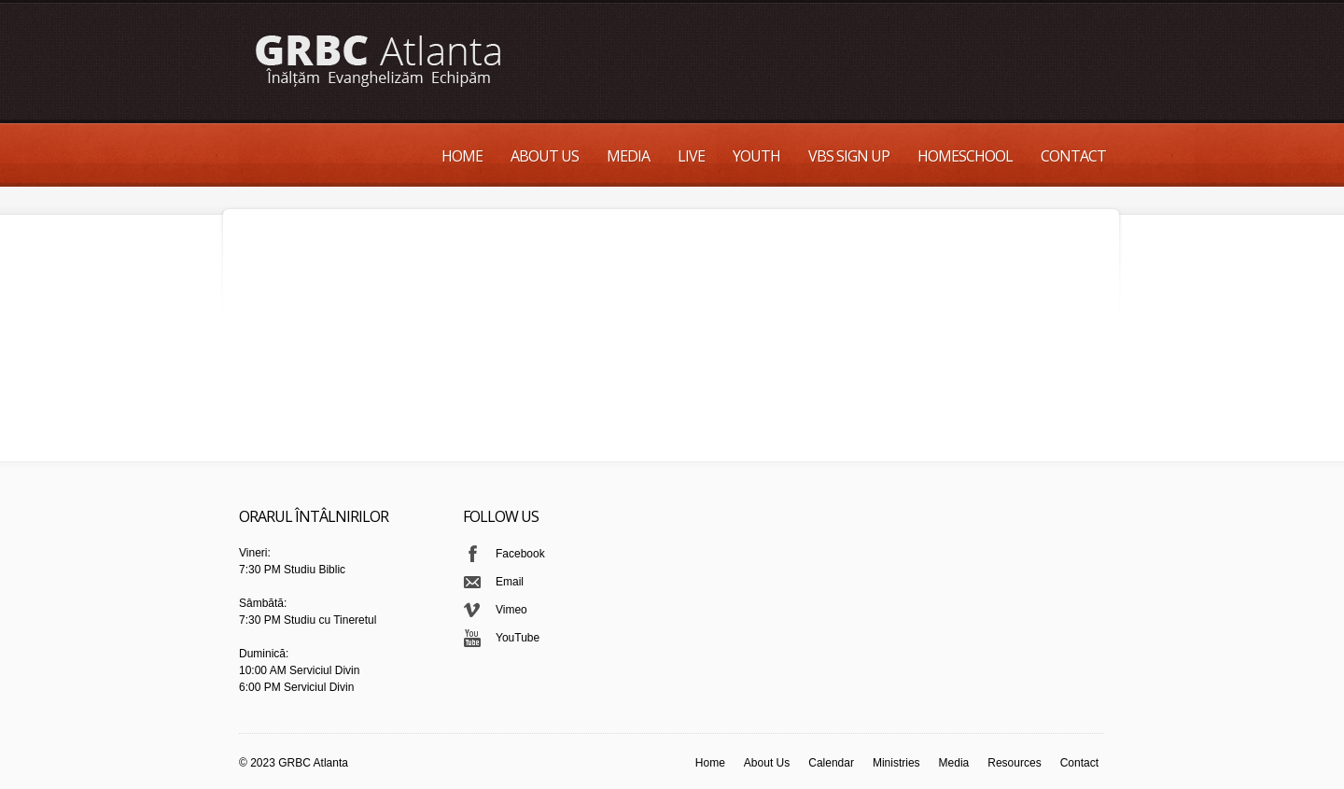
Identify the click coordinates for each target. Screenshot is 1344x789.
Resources (1014, 762)
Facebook (520, 553)
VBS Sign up (848, 156)
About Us (545, 156)
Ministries (896, 762)
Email (510, 581)
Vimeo (511, 609)
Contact (1073, 156)
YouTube (517, 637)
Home (462, 156)
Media (628, 156)
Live (691, 156)
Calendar (831, 762)
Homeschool (965, 156)
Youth (756, 156)
